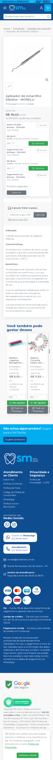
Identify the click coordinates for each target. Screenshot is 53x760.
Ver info (42, 125)
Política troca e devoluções (11, 505)
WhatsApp (9, 499)
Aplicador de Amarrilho (39, 28)
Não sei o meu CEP (18, 219)
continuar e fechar (28, 755)
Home (6, 28)
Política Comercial (12, 483)
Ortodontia (18, 28)
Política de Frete (11, 488)
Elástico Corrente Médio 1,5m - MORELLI (36, 360)
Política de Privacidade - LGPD (39, 481)
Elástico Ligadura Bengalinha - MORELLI (16, 360)
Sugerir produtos (15, 439)
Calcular (40, 214)
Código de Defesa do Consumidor (14, 494)
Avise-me (16, 192)
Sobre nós (8, 479)
